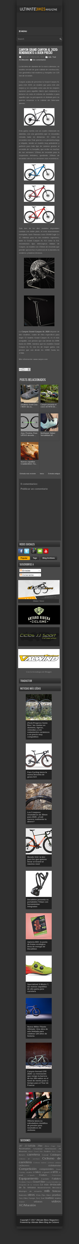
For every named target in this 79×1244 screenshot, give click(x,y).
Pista (38, 1195)
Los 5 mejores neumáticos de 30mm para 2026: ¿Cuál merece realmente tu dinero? (37, 817)
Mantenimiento (44, 1188)
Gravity (48, 1182)
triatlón (58, 1198)
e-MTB (54, 1172)
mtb (49, 57)
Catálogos (55, 1155)
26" (20, 1146)
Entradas (25, 570)
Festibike (22, 1182)
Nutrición (23, 1195)
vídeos (56, 1201)
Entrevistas (56, 1175)
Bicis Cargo (56, 1151)
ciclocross (24, 1165)
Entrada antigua (54, 474)
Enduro (43, 1175)
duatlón (29, 1172)
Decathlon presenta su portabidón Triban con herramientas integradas (37, 903)
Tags (35, 558)
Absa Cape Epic (53, 1146)
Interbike (55, 1182)
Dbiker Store (38, 601)
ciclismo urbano (54, 1163)
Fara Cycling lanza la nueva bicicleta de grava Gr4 (37, 774)
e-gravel (45, 1172)
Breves (22, 1155)
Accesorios (25, 1148)
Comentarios (27, 575)
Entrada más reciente (28, 474)
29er (40, 1146)
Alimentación (50, 1149)
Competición (28, 1169)
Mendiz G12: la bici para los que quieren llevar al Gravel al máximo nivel (37, 860)
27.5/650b (30, 1146)
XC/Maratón (24, 60)
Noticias (56, 1191)
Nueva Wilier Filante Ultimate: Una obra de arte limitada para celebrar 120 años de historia (37, 1031)
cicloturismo (54, 1165)
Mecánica (56, 1188)
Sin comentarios (39, 60)
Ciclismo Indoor (39, 1163)
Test (38, 1198)
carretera (33, 1154)
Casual (45, 1155)
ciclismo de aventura (29, 1159)
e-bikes (37, 1172)
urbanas (38, 1201)
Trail (54, 57)
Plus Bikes (46, 1195)
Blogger (48, 672)
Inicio (42, 474)
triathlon (49, 1198)
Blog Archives (49, 558)
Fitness (29, 1182)
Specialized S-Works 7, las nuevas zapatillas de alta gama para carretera (38, 987)
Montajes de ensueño (30, 1191)
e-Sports (31, 1175)
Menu (23, 31)
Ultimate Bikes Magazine (47, 1220)
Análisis (47, 1151)
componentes (46, 1169)
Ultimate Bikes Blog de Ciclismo (45, 1222)
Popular (24, 558)
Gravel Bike (39, 1182)
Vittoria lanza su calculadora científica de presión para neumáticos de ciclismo (37, 1125)
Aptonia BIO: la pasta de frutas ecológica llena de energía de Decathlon (37, 945)
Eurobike (45, 1179)
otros (31, 1195)
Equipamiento (28, 1178)
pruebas (56, 1195)
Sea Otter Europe (27, 1198)
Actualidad (37, 1149)
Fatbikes (56, 1178)
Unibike (22, 1202)
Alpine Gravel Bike (35, 1151)
